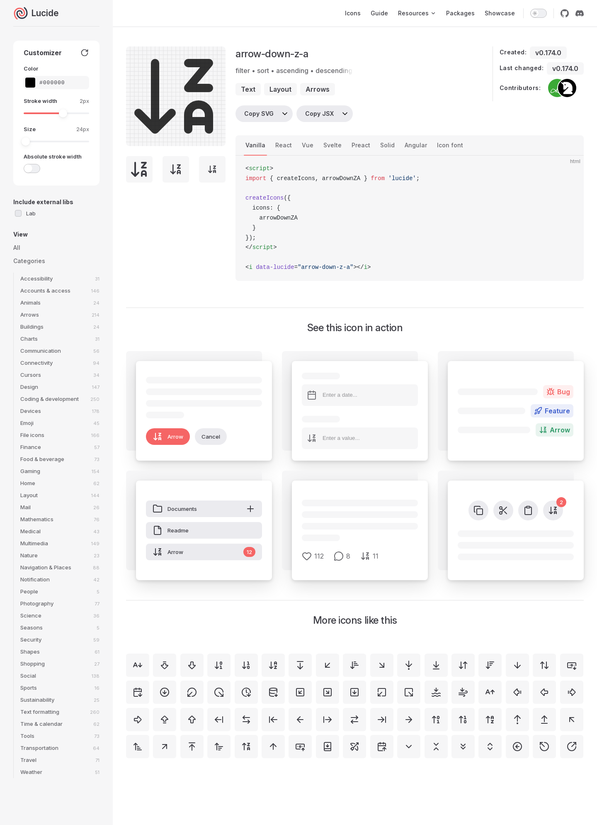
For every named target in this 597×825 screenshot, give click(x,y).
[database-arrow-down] (273, 692)
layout (280, 89)
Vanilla (255, 145)
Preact (361, 145)
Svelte (332, 145)
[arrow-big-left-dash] (517, 692)
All (16, 247)
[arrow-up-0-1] (436, 719)
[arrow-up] (273, 746)
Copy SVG (259, 113)
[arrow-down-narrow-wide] (354, 665)
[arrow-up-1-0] (463, 719)
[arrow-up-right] (164, 746)
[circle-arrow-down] (164, 692)
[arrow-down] (517, 665)
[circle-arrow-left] (517, 746)
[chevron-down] (408, 746)
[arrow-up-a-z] (490, 719)
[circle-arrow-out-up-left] (544, 746)
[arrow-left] (300, 719)
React (283, 145)
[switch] (538, 13)
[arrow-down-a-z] (273, 665)
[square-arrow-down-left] (300, 692)
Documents (204, 509)
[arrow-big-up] (192, 719)
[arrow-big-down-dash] (164, 665)
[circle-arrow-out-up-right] (571, 746)
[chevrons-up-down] (490, 746)
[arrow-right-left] (354, 719)
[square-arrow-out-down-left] (381, 692)
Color (31, 68)
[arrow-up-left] (571, 719)
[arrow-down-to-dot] (408, 665)
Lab (31, 213)
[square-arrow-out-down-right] (408, 692)
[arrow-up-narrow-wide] (137, 746)
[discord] (579, 13)
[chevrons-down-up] (436, 746)
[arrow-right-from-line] (327, 719)
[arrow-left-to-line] (273, 719)
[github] (564, 13)
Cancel (210, 436)
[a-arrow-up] (490, 692)
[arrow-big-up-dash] (164, 719)
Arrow (168, 437)
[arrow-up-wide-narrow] (219, 746)
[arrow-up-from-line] (544, 719)
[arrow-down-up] (463, 665)
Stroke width (40, 101)
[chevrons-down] (463, 746)
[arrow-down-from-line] (300, 665)
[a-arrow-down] (137, 665)
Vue (307, 145)
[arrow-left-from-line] (219, 719)
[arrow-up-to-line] (192, 746)
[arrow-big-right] (137, 719)
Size (30, 129)
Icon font (450, 145)
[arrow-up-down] (544, 665)
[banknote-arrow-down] (571, 665)
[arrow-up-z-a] (246, 746)
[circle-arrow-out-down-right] (219, 692)
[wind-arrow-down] (463, 692)
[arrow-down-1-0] (246, 665)
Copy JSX (319, 113)
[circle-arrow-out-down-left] (192, 692)
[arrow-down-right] (381, 665)
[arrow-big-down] (192, 665)
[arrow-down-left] (327, 665)
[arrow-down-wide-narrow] (490, 665)
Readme (171, 530)
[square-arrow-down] (354, 692)
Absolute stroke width (53, 156)
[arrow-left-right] (246, 719)
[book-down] (327, 746)
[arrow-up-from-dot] (517, 719)
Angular (416, 145)
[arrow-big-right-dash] (571, 692)
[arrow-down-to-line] (436, 665)
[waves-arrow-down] (436, 692)
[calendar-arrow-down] (137, 692)
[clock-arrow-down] (246, 692)
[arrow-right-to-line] (381, 719)
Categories (29, 260)
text (248, 89)
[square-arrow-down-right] (327, 692)
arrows (318, 89)
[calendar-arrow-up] (381, 746)
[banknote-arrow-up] (300, 746)
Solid (387, 145)
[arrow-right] (408, 719)
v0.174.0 (548, 53)
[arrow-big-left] (544, 692)
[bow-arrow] (354, 746)
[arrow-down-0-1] (219, 665)
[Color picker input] (60, 83)
